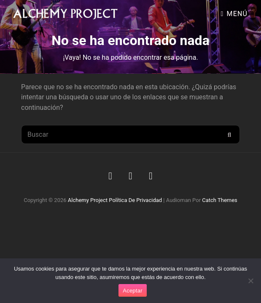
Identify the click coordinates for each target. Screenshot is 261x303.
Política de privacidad (135, 200)
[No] (250, 280)
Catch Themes (219, 200)
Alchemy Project (88, 200)
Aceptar (133, 290)
